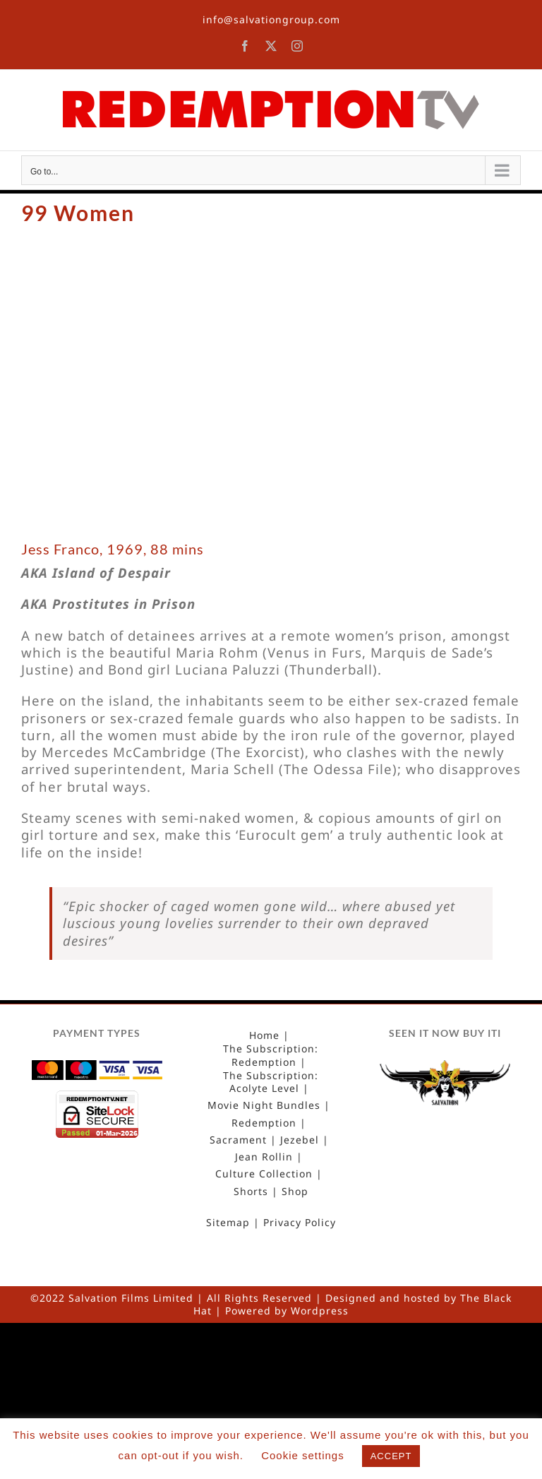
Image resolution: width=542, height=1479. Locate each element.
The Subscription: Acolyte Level (270, 1082)
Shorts (251, 1191)
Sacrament (238, 1140)
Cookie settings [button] (302, 1455)
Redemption (263, 1123)
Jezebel (299, 1140)
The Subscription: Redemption (270, 1055)
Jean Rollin (264, 1157)
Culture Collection (264, 1174)
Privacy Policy (299, 1222)
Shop (295, 1191)
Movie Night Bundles (263, 1105)
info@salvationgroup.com (271, 19)
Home (264, 1035)
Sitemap (228, 1222)
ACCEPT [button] (391, 1456)
